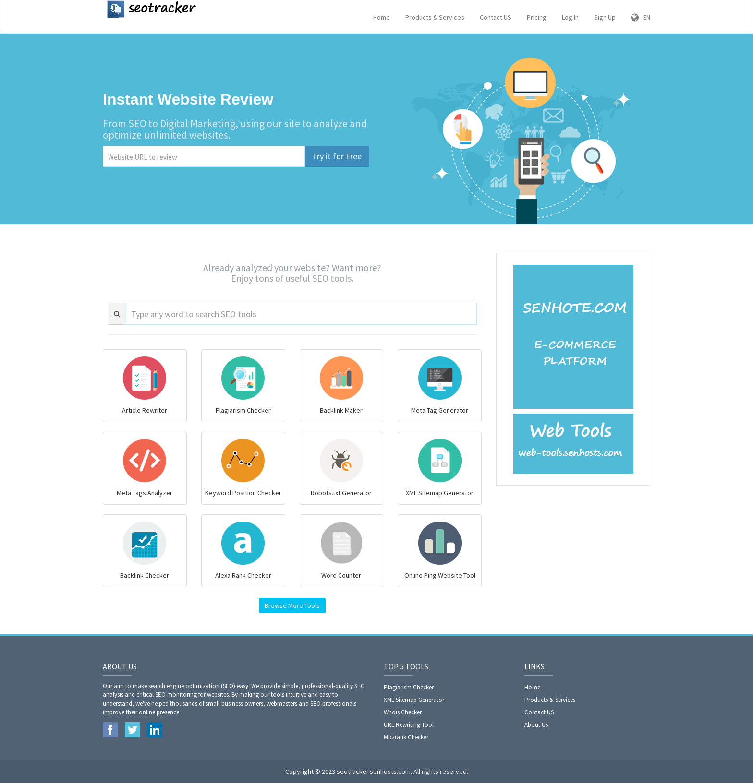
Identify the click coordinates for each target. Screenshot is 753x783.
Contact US (495, 17)
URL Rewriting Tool (409, 725)
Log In (570, 17)
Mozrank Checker (406, 737)
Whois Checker (403, 712)
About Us (536, 725)
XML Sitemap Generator (414, 700)
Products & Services (434, 17)
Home (381, 17)
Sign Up (605, 17)
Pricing (537, 17)
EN (640, 17)
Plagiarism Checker (409, 687)
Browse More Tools (292, 605)
